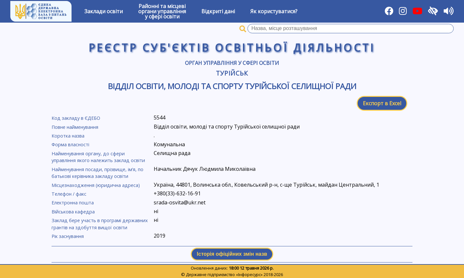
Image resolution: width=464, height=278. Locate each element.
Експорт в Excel (382, 103)
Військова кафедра (73, 212)
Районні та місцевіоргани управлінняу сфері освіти (162, 11)
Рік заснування (68, 236)
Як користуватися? (273, 11)
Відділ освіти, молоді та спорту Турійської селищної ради (232, 86)
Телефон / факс (69, 194)
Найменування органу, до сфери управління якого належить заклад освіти (98, 157)
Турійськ (232, 73)
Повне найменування (75, 127)
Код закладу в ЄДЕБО (76, 118)
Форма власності (70, 144)
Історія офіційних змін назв (232, 254)
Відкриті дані (218, 11)
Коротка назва (68, 136)
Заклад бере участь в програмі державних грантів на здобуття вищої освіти (100, 224)
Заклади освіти (103, 11)
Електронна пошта (73, 203)
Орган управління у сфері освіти (232, 63)
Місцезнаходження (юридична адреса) (96, 185)
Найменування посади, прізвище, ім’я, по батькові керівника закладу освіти (97, 173)
